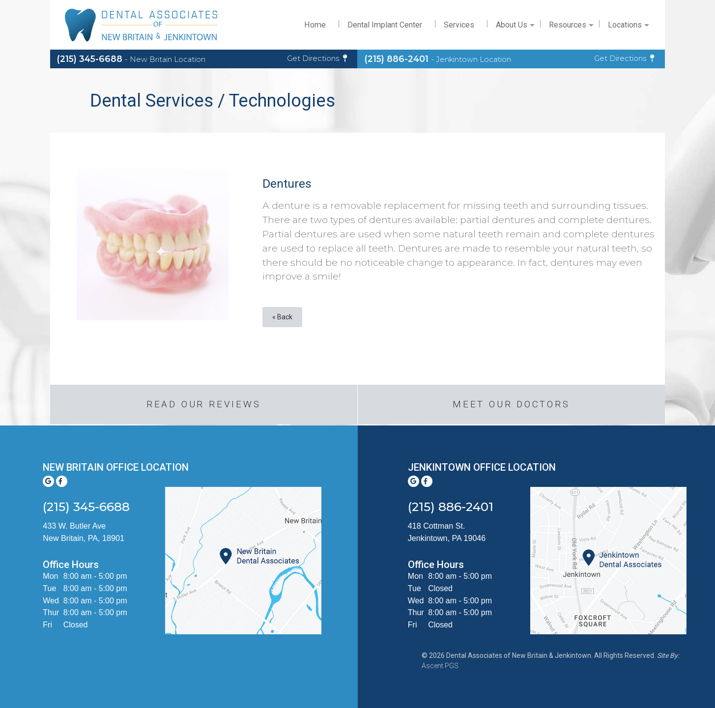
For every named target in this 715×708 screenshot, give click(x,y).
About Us (514, 27)
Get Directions (317, 58)
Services (459, 24)
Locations (628, 27)
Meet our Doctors (511, 404)
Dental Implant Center (384, 24)
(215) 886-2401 (438, 59)
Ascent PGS (440, 666)
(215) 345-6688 (131, 59)
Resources (570, 27)
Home (315, 24)
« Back (282, 317)
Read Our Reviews (203, 404)
